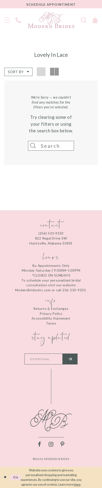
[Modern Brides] (51, 20)
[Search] (51, 146)
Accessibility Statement (51, 318)
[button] (18, 72)
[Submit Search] (33, 146)
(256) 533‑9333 (51, 233)
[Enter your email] (51, 359)
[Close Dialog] (5, 477)
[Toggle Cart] (95, 20)
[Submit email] (70, 359)
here (77, 485)
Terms (51, 323)
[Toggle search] (83, 20)
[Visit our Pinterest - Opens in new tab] (62, 444)
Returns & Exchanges (51, 308)
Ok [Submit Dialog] (16, 477)
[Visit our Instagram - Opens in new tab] (51, 444)
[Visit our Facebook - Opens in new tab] (39, 444)
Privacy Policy (51, 313)
